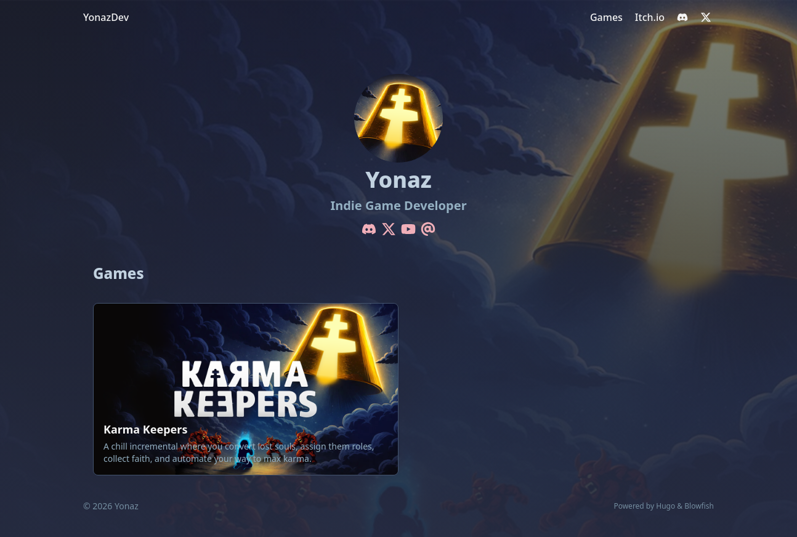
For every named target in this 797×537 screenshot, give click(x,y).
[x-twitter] (705, 17)
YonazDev (106, 17)
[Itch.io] (650, 17)
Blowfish (699, 506)
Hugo (665, 506)
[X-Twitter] (388, 229)
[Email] (428, 229)
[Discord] (369, 229)
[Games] (606, 17)
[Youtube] (408, 229)
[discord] (682, 17)
